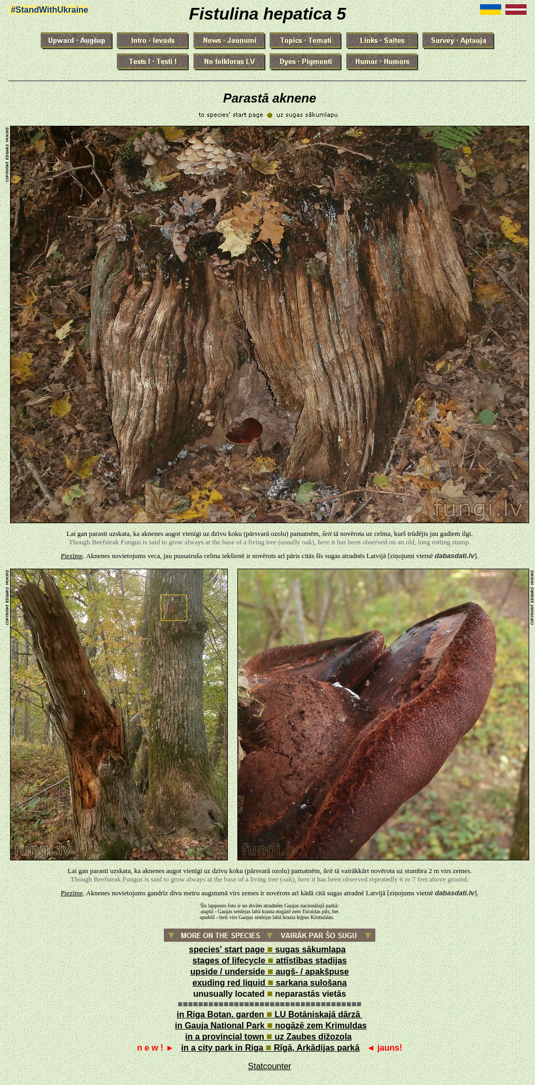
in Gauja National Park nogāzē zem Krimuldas (271, 1025)
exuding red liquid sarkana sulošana (269, 982)
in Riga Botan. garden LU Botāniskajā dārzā (269, 1014)
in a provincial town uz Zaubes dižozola (268, 1036)
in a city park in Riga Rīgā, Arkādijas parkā (270, 1047)
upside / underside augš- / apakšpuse (269, 971)
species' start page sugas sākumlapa (267, 949)
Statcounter (269, 1066)
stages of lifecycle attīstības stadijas (269, 960)
